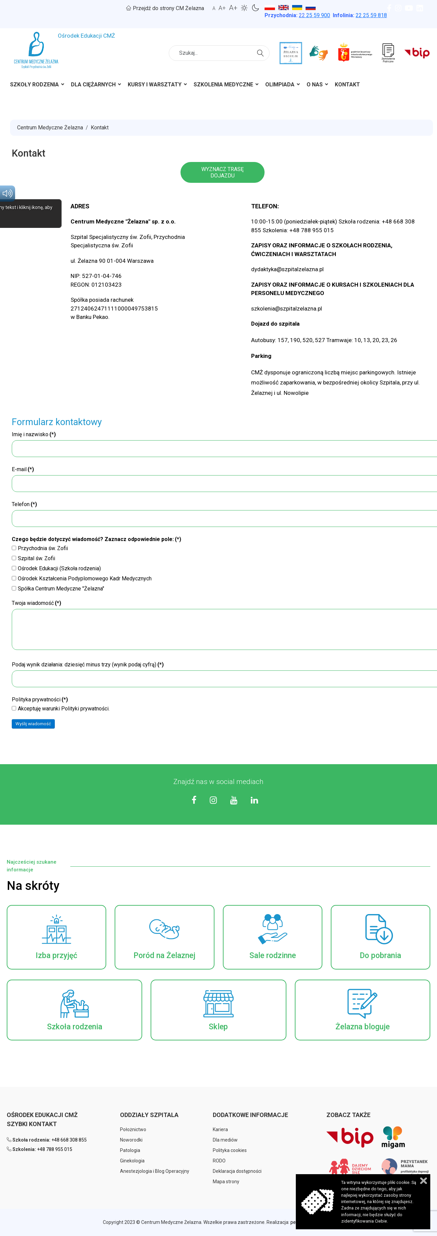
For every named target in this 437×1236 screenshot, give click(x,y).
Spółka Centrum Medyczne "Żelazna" (58, 588)
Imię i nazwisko (34, 434)
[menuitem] (34, 86)
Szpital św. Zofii (33, 558)
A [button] (213, 8)
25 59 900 (314, 15)
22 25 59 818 (371, 15)
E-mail (23, 469)
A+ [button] (222, 7)
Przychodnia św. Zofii (40, 548)
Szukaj (261, 52)
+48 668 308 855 (69, 1140)
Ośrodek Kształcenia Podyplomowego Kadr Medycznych (82, 578)
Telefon (24, 504)
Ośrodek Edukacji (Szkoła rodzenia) (56, 568)
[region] (218, 299)
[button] (56, 937)
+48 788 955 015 (54, 1149)
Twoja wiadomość (36, 603)
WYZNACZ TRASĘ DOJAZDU (222, 172)
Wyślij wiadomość (33, 723)
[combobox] (219, 53)
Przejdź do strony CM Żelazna (165, 8)
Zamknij (423, 1181)
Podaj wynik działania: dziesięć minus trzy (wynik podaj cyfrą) (88, 664)
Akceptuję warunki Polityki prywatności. (61, 708)
